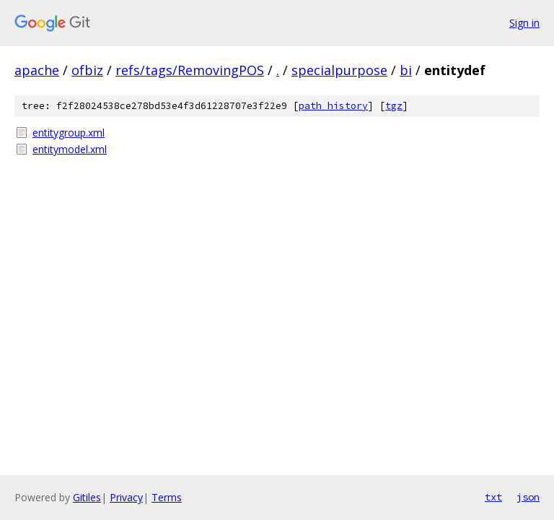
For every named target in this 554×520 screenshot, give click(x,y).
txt (493, 496)
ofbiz (87, 70)
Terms (166, 497)
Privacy (126, 497)
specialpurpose (339, 70)
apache (36, 70)
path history (333, 106)
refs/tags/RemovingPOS (189, 70)
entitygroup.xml (68, 132)
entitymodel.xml (69, 149)
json (528, 496)
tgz (394, 106)
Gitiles (87, 497)
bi (406, 70)
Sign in (524, 23)
